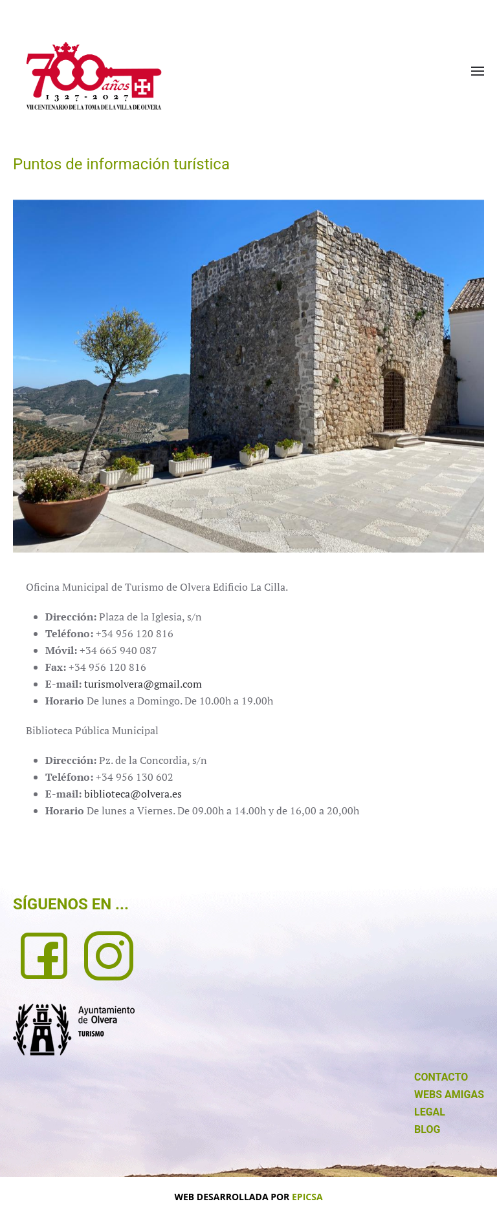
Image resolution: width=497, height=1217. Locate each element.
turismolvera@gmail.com (143, 684)
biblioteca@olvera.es (133, 794)
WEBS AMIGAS (449, 1094)
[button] (477, 71)
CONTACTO (441, 1077)
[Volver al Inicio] (94, 76)
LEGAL (429, 1112)
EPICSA (307, 1197)
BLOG (427, 1129)
